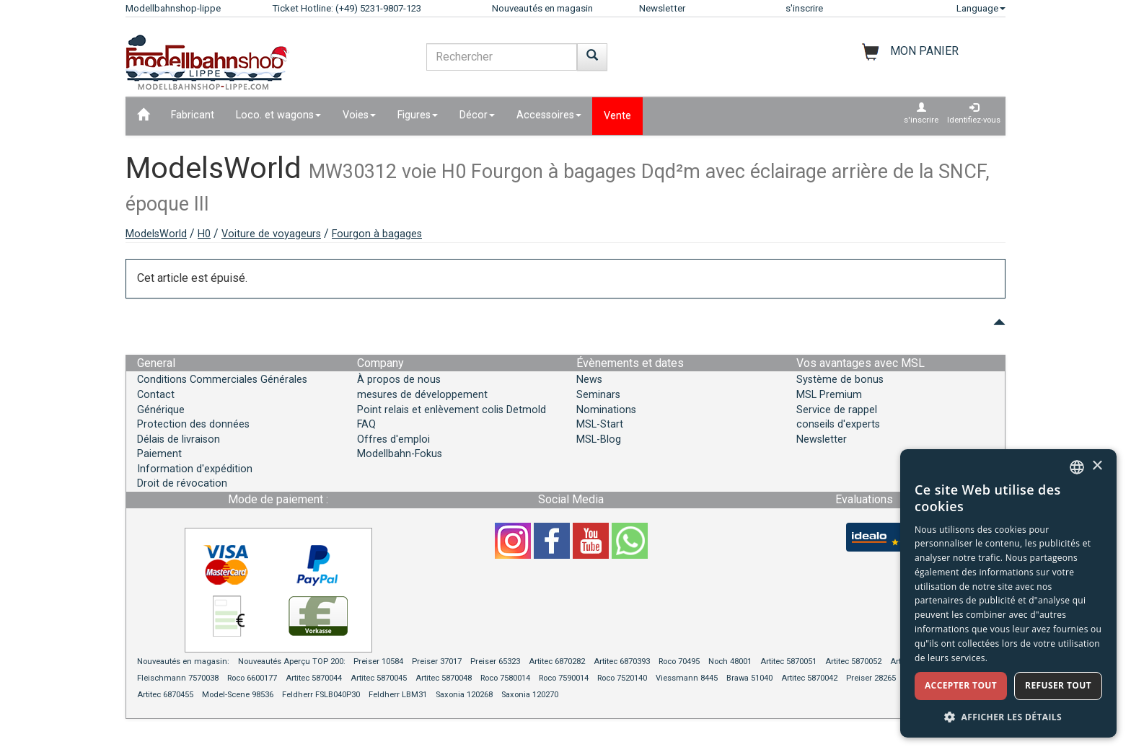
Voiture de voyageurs (271, 234)
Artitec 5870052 (853, 661)
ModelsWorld (156, 234)
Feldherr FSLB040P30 (321, 694)
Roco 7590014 (564, 678)
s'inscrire (804, 8)
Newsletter (662, 8)
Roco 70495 (679, 661)
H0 (204, 234)
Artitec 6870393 (622, 661)
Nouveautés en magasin (542, 8)
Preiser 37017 (437, 661)
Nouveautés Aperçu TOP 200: (293, 661)
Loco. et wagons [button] (278, 115)
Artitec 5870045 (379, 678)
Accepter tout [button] (961, 685)
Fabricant (192, 115)
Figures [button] (417, 115)
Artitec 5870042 (809, 678)
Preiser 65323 (495, 661)
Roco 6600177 (252, 678)
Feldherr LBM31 (398, 694)
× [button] (1096, 466)
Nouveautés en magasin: (183, 661)
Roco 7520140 (622, 678)
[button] (1008, 716)
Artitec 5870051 (788, 661)
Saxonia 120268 (464, 694)
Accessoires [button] (548, 115)
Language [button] (980, 8)
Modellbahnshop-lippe (173, 8)
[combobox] (1077, 467)
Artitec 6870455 (165, 694)
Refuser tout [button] (1058, 685)
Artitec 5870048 (443, 678)
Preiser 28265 (871, 678)
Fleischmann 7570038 (178, 678)
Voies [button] (359, 115)
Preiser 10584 (378, 661)
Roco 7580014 (505, 678)
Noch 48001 (730, 661)
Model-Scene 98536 (237, 694)
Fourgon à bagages (377, 234)
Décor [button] (477, 115)
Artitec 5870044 (314, 678)
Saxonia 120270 (529, 694)
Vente (617, 116)
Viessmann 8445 (687, 678)
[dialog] (1008, 593)
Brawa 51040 (749, 678)
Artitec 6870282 (557, 661)
